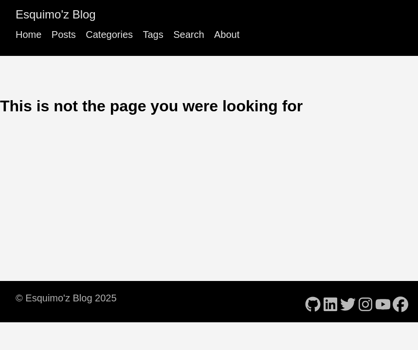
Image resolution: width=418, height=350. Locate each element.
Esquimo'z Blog (56, 14)
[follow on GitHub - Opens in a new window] (313, 301)
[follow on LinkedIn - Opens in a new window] (330, 301)
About (226, 34)
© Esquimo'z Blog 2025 (66, 298)
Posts (64, 34)
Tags (153, 34)
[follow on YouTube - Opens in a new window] (383, 301)
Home (28, 34)
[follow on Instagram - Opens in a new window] (365, 301)
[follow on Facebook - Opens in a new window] (400, 301)
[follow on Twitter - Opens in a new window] (348, 301)
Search (188, 34)
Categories (109, 34)
